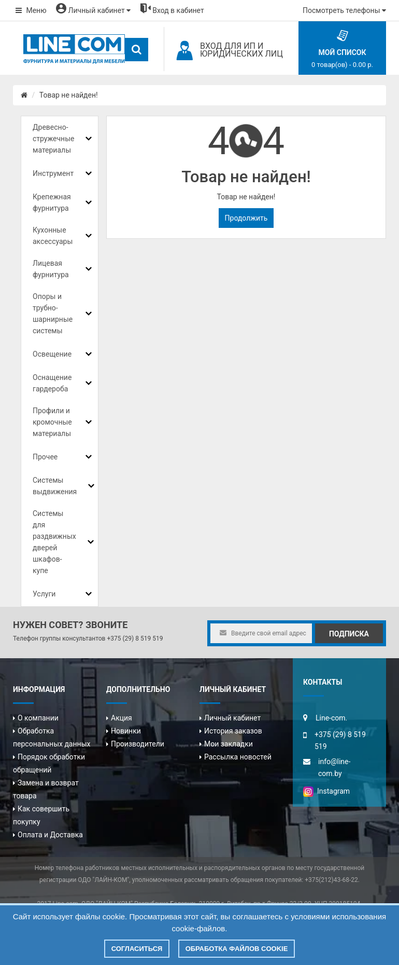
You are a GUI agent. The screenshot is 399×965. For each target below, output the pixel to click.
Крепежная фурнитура (52, 202)
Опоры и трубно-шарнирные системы (53, 313)
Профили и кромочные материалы (52, 422)
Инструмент (53, 173)
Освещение (52, 354)
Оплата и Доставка (50, 835)
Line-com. (331, 718)
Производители (137, 744)
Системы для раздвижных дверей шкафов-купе (54, 542)
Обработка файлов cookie (237, 949)
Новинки (126, 731)
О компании (38, 718)
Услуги (44, 594)
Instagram (326, 791)
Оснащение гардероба (52, 383)
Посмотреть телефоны (344, 10)
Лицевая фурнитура (51, 269)
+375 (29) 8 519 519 (135, 638)
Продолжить (246, 218)
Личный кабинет (232, 718)
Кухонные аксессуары (53, 236)
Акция (121, 718)
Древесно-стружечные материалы (53, 138)
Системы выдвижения (55, 486)
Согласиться (137, 949)
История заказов (233, 731)
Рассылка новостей (238, 757)
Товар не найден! (68, 95)
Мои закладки (228, 744)
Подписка (349, 634)
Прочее (45, 457)
